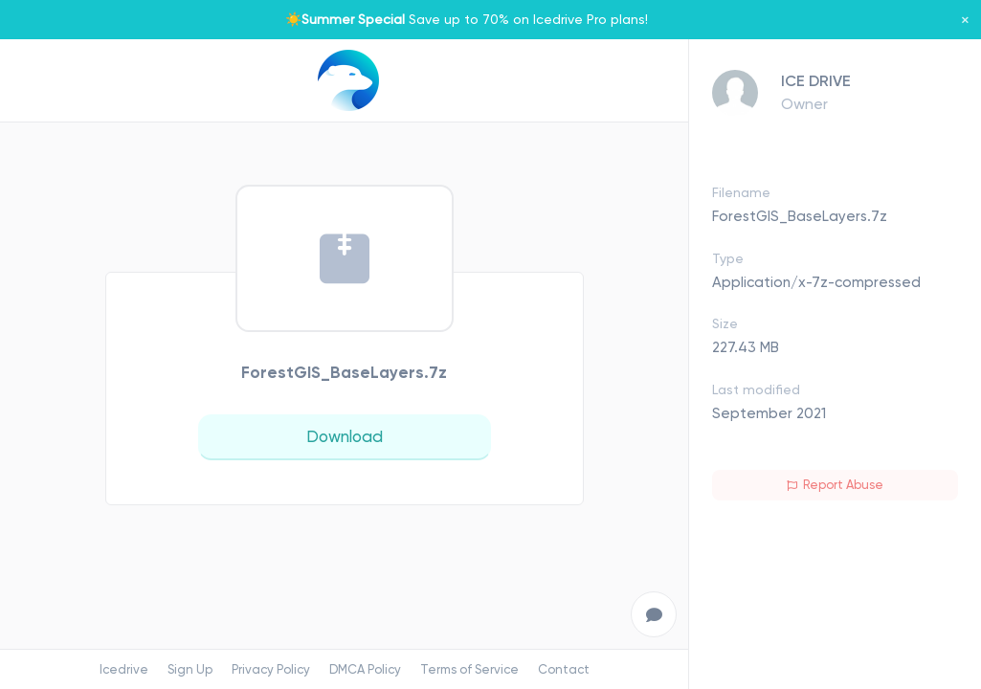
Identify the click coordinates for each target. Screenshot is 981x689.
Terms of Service (469, 669)
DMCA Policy (365, 669)
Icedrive (124, 669)
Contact (564, 669)
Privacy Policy (271, 669)
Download (344, 436)
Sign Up (189, 669)
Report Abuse (835, 485)
